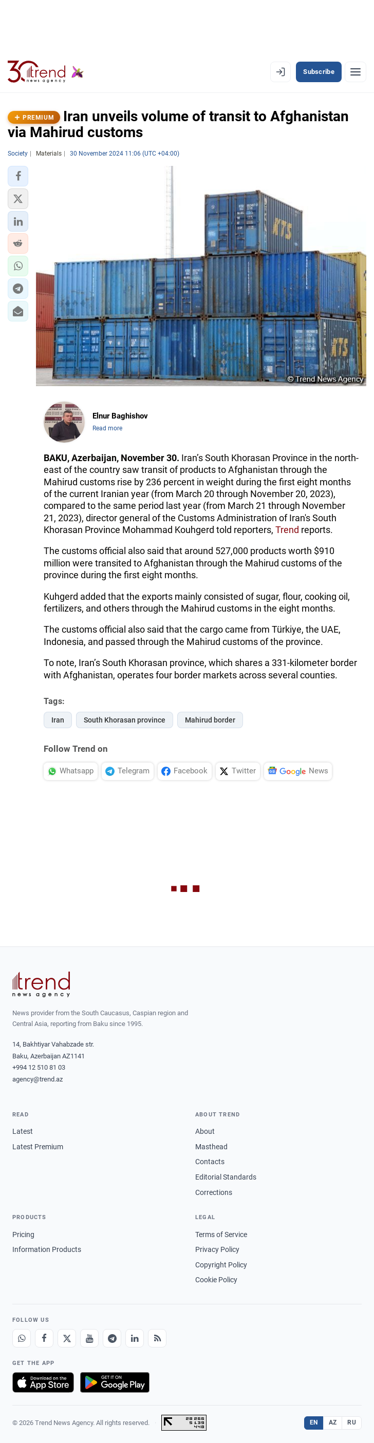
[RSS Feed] (157, 1338)
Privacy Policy (217, 1249)
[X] (67, 1338)
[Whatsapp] (21, 1338)
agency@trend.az (37, 1079)
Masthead (211, 1147)
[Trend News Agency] (41, 984)
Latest (22, 1131)
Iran (57, 720)
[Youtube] (89, 1338)
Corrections (213, 1192)
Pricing (23, 1234)
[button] (18, 176)
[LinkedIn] (134, 1338)
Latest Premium (37, 1147)
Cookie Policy (216, 1280)
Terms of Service (221, 1234)
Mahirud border (210, 720)
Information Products (46, 1249)
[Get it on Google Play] (114, 1382)
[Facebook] (44, 1338)
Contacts (210, 1161)
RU (351, 1422)
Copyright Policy (221, 1265)
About (205, 1131)
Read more (107, 428)
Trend (287, 529)
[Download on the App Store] (43, 1382)
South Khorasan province (124, 720)
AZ (333, 1422)
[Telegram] (112, 1338)
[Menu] (355, 72)
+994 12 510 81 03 (38, 1067)
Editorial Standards (225, 1177)
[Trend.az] (46, 72)
